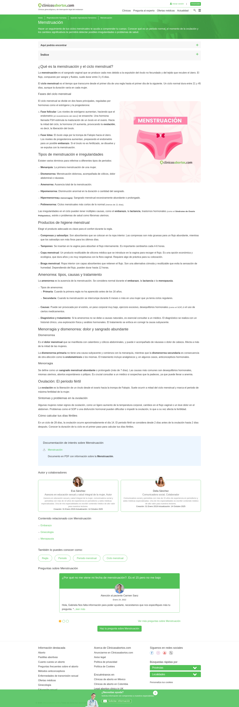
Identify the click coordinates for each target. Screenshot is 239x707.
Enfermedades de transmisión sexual (58, 676)
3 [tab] (66, 621)
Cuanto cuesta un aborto (51, 662)
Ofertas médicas (166, 10)
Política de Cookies (104, 666)
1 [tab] (59, 621)
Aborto (41, 652)
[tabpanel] (119, 593)
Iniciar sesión (177, 4)
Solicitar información (116, 701)
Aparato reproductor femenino (83, 18)
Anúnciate (195, 4)
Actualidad (183, 10)
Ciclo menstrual (115, 558)
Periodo (62, 558)
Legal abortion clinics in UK (108, 688)
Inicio (40, 18)
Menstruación (55, 449)
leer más (80, 609)
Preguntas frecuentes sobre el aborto (58, 666)
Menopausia (47, 538)
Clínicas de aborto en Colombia (111, 684)
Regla (45, 558)
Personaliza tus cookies (161, 682)
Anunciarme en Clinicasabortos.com (113, 652)
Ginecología (47, 532)
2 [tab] (63, 621)
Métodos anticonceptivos (51, 671)
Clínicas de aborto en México (109, 679)
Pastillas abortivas (48, 657)
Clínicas (126, 10)
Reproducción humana (56, 18)
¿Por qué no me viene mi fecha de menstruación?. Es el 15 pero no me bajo (111, 577)
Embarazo (46, 525)
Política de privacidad (105, 662)
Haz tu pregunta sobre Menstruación (119, 628)
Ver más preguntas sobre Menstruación (159, 621)
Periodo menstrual (87, 558)
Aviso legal (100, 657)
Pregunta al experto (144, 10)
